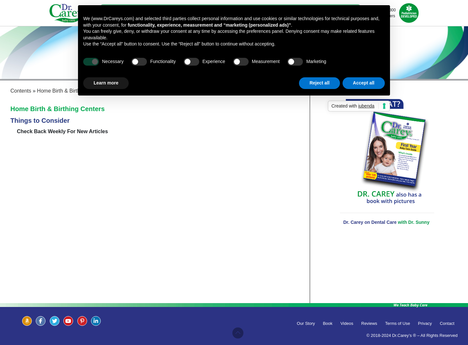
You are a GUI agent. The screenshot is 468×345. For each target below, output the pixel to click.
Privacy (425, 323)
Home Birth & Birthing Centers (57, 108)
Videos (347, 323)
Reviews (369, 323)
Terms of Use (397, 323)
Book (327, 323)
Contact (447, 323)
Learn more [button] (106, 82)
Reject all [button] (319, 82)
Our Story (306, 323)
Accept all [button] (363, 82)
